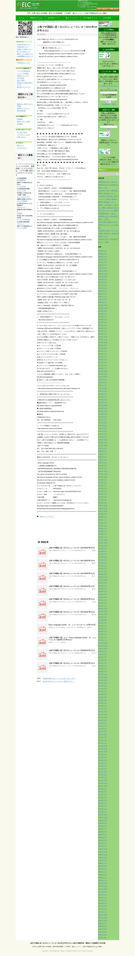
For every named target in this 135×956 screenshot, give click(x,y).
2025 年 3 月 (102, 296)
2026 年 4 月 (102, 259)
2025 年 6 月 (102, 288)
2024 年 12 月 (102, 305)
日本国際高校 (21, 180)
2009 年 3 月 (102, 840)
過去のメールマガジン (47, 516)
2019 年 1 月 (102, 502)
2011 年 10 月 (102, 751)
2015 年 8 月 (102, 620)
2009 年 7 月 (102, 829)
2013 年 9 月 (102, 686)
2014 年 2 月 (102, 671)
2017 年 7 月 (102, 554)
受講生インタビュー (23, 108)
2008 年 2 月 (102, 877)
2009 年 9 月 (102, 823)
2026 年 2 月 (102, 265)
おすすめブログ (22, 148)
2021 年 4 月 (102, 428)
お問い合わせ (21, 137)
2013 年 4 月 (102, 700)
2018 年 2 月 (102, 534)
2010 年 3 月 (102, 806)
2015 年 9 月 (102, 617)
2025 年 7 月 (102, 285)
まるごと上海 (21, 190)
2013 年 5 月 (102, 697)
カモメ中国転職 (22, 201)
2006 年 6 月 (102, 929)
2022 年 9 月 (102, 379)
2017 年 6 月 (102, 557)
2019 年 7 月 (102, 485)
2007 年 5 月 (102, 903)
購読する (103, 170)
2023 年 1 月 (102, 368)
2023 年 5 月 (102, 356)
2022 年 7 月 (102, 385)
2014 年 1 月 (102, 674)
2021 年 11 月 (102, 408)
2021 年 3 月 (102, 431)
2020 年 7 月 (102, 454)
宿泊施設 (20, 124)
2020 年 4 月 (102, 462)
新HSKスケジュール (23, 87)
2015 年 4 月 (102, 631)
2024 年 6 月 (102, 319)
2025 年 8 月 (102, 282)
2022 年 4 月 (102, 394)
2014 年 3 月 (102, 668)
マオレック (20, 224)
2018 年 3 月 (102, 531)
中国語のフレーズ (23, 76)
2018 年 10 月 (102, 511)
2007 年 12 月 (102, 883)
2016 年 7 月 (102, 588)
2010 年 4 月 (102, 803)
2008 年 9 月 (102, 857)
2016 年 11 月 (102, 577)
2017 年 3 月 (102, 565)
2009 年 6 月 (102, 832)
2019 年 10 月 (102, 477)
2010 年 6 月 (102, 797)
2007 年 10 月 (102, 889)
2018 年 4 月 (102, 528)
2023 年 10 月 (102, 342)
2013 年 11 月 (102, 680)
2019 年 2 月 (102, 500)
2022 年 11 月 (102, 374)
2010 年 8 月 (102, 791)
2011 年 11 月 (102, 749)
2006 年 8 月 (102, 926)
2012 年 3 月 (102, 737)
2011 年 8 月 (102, 757)
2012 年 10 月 (102, 717)
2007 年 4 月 (102, 906)
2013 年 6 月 (102, 694)
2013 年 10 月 (102, 683)
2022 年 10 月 (102, 377)
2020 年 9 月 (102, 448)
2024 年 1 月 (102, 334)
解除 (114, 104)
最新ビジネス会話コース (25, 54)
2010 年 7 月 (102, 794)
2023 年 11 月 (102, 339)
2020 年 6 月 (102, 457)
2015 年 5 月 (102, 628)
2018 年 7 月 (102, 520)
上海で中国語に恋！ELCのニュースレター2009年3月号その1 (71, 599)
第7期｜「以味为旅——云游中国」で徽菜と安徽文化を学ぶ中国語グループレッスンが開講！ (108, 207)
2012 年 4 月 (102, 734)
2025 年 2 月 (102, 299)
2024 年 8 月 (102, 314)
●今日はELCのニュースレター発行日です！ (58, 681)
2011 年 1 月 (102, 777)
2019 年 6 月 (102, 488)
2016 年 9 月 (102, 583)
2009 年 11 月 (102, 817)
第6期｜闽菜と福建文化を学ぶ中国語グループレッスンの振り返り (108, 225)
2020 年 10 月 (102, 445)
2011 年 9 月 (102, 754)
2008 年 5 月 (102, 869)
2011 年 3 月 (102, 771)
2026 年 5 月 (102, 256)
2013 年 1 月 (102, 708)
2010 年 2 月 (102, 809)
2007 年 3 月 (102, 909)
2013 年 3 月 (102, 703)
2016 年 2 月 (102, 603)
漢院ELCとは (36, 18)
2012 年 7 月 (102, 726)
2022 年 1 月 (102, 402)
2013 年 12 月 (102, 677)
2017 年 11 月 (102, 542)
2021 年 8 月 (102, 417)
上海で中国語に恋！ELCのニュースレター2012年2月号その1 (71, 663)
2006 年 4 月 (102, 935)
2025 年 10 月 (102, 276)
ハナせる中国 (21, 186)
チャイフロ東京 (22, 228)
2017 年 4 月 (102, 563)
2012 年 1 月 (102, 743)
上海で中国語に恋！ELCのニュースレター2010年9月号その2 (71, 548)
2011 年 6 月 (102, 763)
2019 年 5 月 (102, 491)
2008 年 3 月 (102, 874)
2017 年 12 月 (102, 540)
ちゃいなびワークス (23, 197)
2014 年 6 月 (102, 660)
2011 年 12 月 (102, 746)
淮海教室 (20, 119)
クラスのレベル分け (23, 135)
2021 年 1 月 (102, 437)
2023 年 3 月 (102, 362)
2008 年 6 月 (102, 866)
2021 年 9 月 (102, 414)
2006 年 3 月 (102, 937)
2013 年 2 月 (102, 706)
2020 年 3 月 (102, 465)
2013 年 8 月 (102, 688)
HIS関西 (19, 213)
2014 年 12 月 (102, 643)
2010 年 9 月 (102, 789)
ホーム (22, 18)
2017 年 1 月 (102, 571)
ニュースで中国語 (23, 73)
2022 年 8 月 (102, 382)
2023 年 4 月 (102, 359)
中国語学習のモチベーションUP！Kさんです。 (59, 678)
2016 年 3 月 (102, 600)
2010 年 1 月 (102, 811)
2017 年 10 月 (102, 545)
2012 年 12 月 (102, 711)
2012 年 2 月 (102, 740)
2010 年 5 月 (102, 800)
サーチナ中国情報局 (23, 219)
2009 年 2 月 (102, 843)
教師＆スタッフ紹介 (23, 121)
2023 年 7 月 (102, 351)
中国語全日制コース (23, 44)
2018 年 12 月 (102, 505)
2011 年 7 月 (102, 760)
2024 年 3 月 (102, 328)
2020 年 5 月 (102, 460)
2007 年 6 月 (102, 900)
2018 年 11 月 (102, 508)
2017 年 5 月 (102, 560)
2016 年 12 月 (102, 574)
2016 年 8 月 (102, 585)
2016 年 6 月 (102, 591)
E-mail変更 (106, 104)
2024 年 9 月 (102, 311)
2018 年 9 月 (102, 514)
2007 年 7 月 (102, 897)
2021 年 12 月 (102, 405)
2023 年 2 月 (102, 365)
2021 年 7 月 (102, 419)
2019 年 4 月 (102, 494)
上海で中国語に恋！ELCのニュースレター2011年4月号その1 (71, 573)
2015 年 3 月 (102, 634)
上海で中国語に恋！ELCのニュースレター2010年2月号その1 (71, 586)
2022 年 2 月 (102, 399)
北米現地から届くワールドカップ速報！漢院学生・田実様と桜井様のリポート (108, 233)
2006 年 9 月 (102, 923)
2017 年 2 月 (102, 568)
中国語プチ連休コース (24, 49)
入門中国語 (20, 78)
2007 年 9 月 (102, 892)
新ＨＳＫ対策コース (23, 51)
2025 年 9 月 (102, 279)
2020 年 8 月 (102, 451)
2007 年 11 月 (102, 886)
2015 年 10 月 (102, 614)
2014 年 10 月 (102, 648)
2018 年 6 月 (102, 522)
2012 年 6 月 (102, 729)
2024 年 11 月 (102, 308)
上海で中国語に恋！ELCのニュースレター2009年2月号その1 (71, 650)
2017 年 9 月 (102, 548)
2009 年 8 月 (102, 826)
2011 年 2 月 (102, 774)
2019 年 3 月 (102, 497)
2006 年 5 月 (102, 932)
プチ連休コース (90, 18)
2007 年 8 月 (102, 894)
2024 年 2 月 (102, 331)
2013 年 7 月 (102, 691)
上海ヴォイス (21, 207)
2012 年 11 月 (102, 714)
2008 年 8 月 (102, 860)
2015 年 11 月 (102, 611)
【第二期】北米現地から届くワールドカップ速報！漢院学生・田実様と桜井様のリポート (108, 199)
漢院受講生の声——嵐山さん (107, 182)
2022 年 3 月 (102, 397)
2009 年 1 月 (102, 846)
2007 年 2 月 (102, 912)
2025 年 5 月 (102, 291)
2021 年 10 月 (102, 411)
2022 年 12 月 (102, 371)
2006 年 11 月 (102, 917)
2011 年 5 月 (102, 766)
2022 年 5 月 (102, 391)
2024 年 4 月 (102, 325)
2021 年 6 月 (102, 422)
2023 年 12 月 (102, 336)
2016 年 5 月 (102, 594)
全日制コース (54, 18)
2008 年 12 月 (102, 849)
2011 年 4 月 (102, 769)
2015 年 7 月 (102, 623)
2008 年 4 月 (102, 872)
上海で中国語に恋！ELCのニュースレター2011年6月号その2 (71, 561)
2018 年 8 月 (102, 517)
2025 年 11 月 (102, 274)
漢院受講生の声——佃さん (107, 213)
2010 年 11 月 (102, 783)
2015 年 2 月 (102, 637)
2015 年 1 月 (102, 640)
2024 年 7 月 (102, 316)
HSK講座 (107, 18)
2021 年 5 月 (102, 425)
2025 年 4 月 (102, 294)
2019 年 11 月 (102, 474)
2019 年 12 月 (102, 471)
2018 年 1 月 (102, 537)
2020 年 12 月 (102, 439)
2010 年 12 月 (102, 780)
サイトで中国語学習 (23, 71)
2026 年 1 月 (102, 268)
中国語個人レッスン (23, 62)
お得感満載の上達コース (25, 56)
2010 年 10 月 (102, 786)
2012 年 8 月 (102, 723)
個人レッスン (72, 18)
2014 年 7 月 (102, 657)
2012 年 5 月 (102, 731)
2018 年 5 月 (102, 525)
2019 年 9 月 (102, 480)
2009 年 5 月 (102, 834)
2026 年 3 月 (102, 262)
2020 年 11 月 (102, 442)
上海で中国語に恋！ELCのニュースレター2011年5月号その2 (71, 612)
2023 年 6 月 (102, 354)
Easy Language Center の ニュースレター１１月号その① (71, 625)
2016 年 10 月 (102, 580)
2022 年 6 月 (102, 388)
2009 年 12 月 (102, 814)
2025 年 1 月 (102, 302)
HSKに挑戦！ (21, 80)
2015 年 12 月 (102, 608)
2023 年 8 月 (102, 348)
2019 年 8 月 (102, 482)
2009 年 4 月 (102, 837)
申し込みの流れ (22, 132)
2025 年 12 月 (102, 271)
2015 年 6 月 (102, 625)
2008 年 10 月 (102, 854)
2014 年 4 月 (102, 666)
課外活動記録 (21, 110)
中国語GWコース (22, 47)
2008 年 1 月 (102, 880)
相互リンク (20, 145)
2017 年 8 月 (102, 551)
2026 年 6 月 (102, 253)
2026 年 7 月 (102, 251)
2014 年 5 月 (102, 663)
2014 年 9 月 (102, 651)
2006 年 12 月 (102, 915)
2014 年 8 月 (102, 654)
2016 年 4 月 (102, 597)
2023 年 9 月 (102, 345)
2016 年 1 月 (102, 605)
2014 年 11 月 (102, 646)
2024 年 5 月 (102, 322)
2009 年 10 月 (102, 820)
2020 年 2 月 (102, 468)
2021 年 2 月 (102, 434)
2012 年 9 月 (102, 720)
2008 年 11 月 (102, 852)
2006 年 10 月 (102, 920)
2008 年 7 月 (102, 863)
